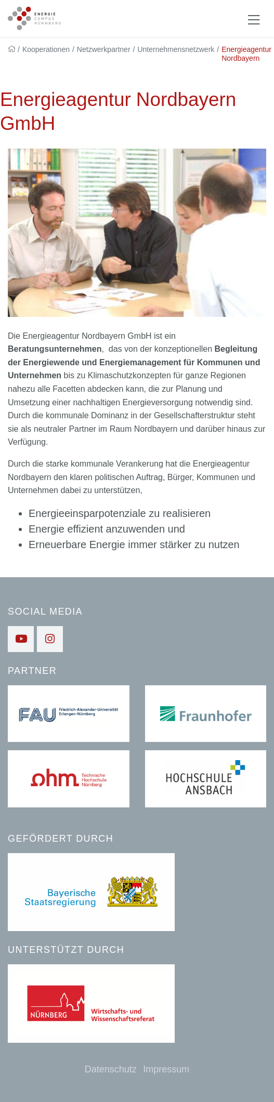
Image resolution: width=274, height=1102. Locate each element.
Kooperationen (46, 49)
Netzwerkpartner (104, 49)
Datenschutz (111, 1069)
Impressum (166, 1069)
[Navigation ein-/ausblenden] (253, 18)
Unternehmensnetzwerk (175, 49)
